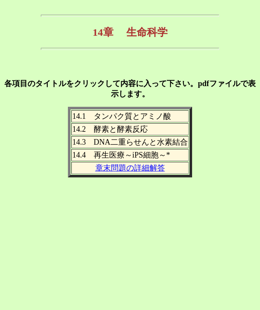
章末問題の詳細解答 (130, 168)
